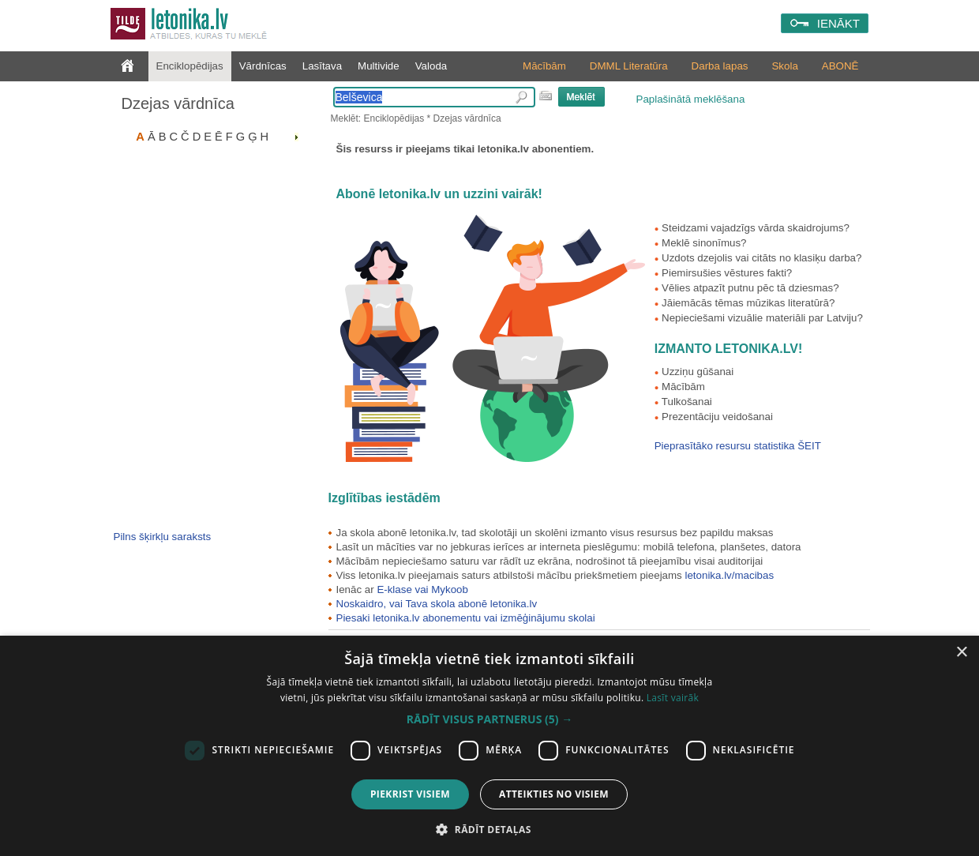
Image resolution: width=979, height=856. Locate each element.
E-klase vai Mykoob (422, 589)
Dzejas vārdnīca (178, 103)
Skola (784, 66)
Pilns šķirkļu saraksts (163, 537)
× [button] (961, 653)
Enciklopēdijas (189, 66)
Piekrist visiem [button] (410, 794)
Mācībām (544, 66)
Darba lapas (720, 66)
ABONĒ (840, 66)
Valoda (431, 66)
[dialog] (489, 746)
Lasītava (322, 66)
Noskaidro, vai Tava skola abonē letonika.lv (437, 604)
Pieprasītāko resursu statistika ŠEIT (738, 446)
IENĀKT (838, 23)
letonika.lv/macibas (729, 575)
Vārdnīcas (263, 66)
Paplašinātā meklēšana (690, 99)
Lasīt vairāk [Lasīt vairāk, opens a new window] (673, 697)
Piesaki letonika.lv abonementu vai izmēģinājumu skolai (465, 618)
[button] (489, 719)
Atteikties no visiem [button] (554, 794)
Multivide (378, 66)
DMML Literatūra (629, 66)
